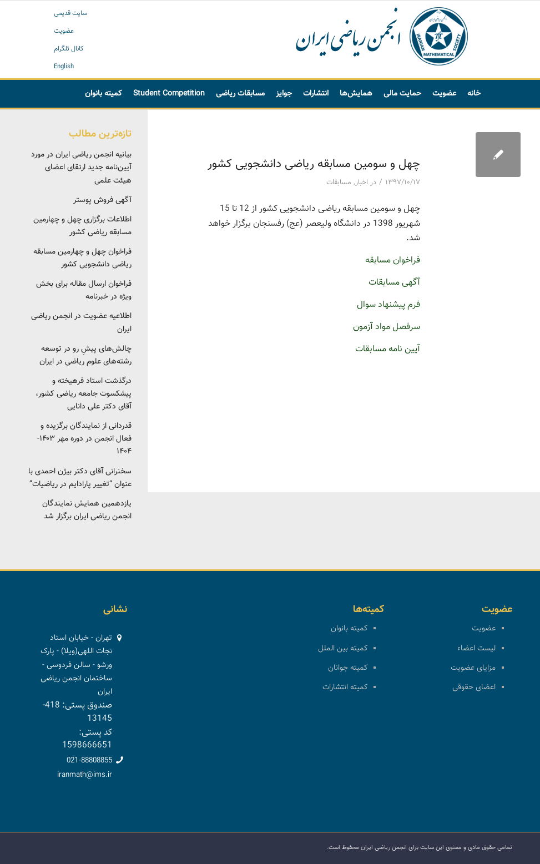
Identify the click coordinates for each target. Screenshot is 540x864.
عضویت (64, 31)
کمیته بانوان (349, 629)
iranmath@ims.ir (84, 775)
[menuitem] (474, 94)
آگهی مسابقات (394, 283)
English (64, 67)
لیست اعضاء (476, 649)
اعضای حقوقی (474, 687)
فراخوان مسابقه (392, 260)
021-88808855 (89, 761)
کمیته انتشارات (344, 687)
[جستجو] (319, 121)
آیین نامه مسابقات (387, 349)
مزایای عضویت (473, 668)
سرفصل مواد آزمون (386, 327)
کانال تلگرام (69, 49)
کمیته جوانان (347, 668)
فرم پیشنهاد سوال (388, 305)
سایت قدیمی (70, 13)
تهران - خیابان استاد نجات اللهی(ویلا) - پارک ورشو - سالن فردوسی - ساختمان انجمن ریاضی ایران (76, 665)
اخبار (361, 182)
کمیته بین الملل (342, 649)
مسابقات (338, 182)
